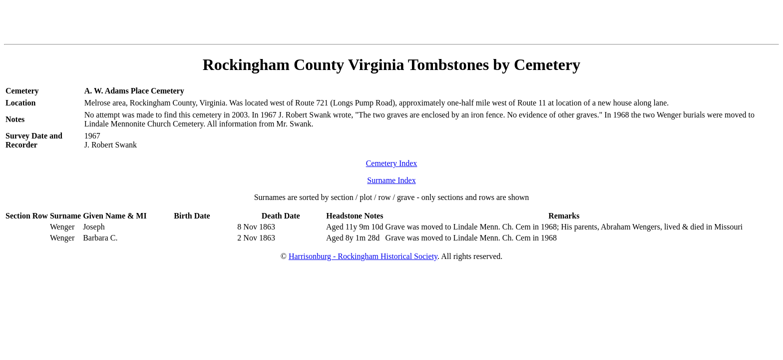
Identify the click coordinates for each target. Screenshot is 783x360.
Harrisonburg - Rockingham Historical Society (363, 256)
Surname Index (391, 180)
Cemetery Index (391, 163)
